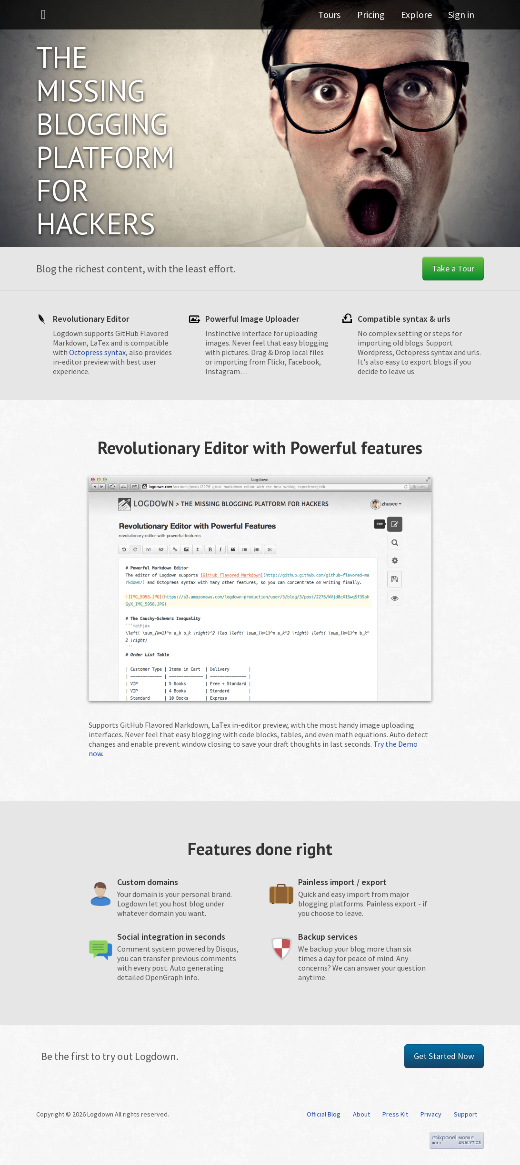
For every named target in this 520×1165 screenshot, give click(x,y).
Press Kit (395, 1114)
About (361, 1114)
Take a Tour (453, 268)
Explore (418, 16)
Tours (335, 16)
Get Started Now (444, 1055)
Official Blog (323, 1114)
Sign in (461, 16)
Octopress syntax (97, 352)
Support (465, 1114)
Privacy (430, 1114)
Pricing (375, 16)
